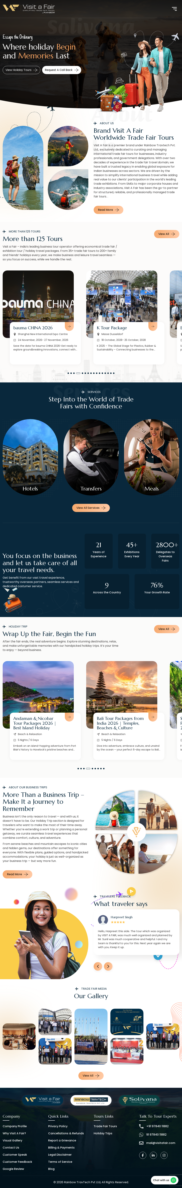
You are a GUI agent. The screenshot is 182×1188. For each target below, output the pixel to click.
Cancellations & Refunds (66, 1133)
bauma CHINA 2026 (116, 328)
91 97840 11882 (153, 1135)
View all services (91, 508)
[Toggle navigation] (174, 9)
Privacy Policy (58, 1126)
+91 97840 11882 (154, 1126)
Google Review (13, 1169)
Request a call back (63, 70)
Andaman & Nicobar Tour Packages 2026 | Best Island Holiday (118, 723)
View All (166, 234)
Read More (108, 210)
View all (91, 1076)
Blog (51, 1169)
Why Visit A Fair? (14, 1133)
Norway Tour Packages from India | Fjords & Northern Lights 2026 (35, 723)
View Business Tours (22, 70)
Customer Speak (15, 1155)
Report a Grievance (62, 1140)
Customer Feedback (17, 1162)
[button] (68, 373)
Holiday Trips (103, 1133)
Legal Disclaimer (60, 1155)
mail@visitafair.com (157, 1143)
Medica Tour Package (34, 328)
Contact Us (11, 1148)
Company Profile (15, 1126)
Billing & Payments (61, 1148)
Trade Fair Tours (105, 1126)
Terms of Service (60, 1162)
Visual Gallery (12, 1140)
